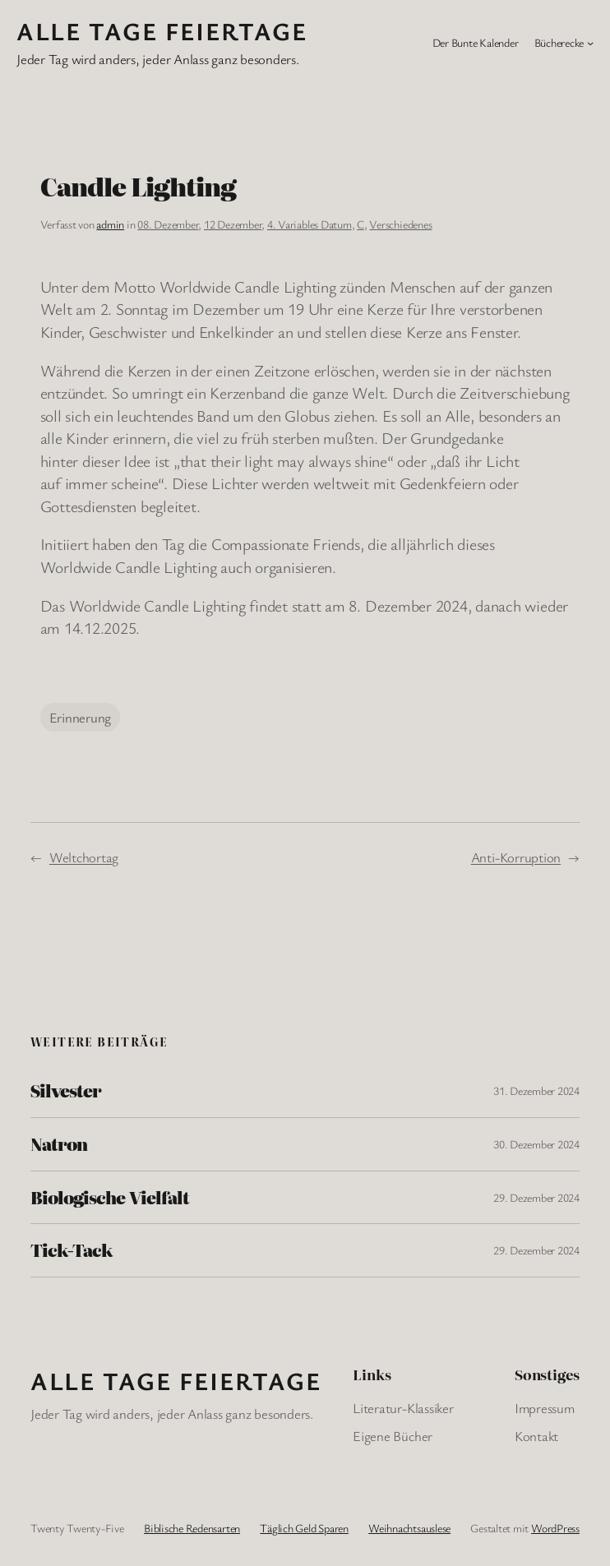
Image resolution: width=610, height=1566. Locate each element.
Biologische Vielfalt (109, 1198)
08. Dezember (167, 224)
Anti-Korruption (516, 857)
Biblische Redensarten (192, 1528)
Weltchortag (83, 857)
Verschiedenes (400, 224)
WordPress (555, 1528)
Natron (58, 1144)
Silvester (65, 1091)
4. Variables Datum (309, 224)
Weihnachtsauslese (409, 1528)
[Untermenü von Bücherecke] (590, 42)
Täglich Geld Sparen (304, 1528)
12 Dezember (232, 224)
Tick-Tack (71, 1250)
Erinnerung (80, 717)
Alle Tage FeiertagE (161, 31)
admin (110, 224)
